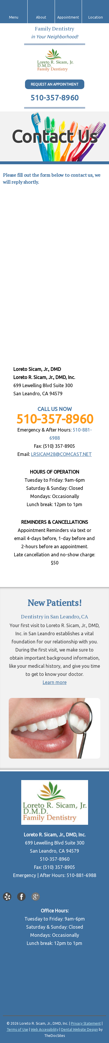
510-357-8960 (55, 97)
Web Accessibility (44, 1029)
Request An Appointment (54, 84)
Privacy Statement (86, 1023)
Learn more (55, 682)
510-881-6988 (81, 875)
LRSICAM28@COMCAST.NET (61, 454)
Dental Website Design (79, 1029)
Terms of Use (17, 1029)
